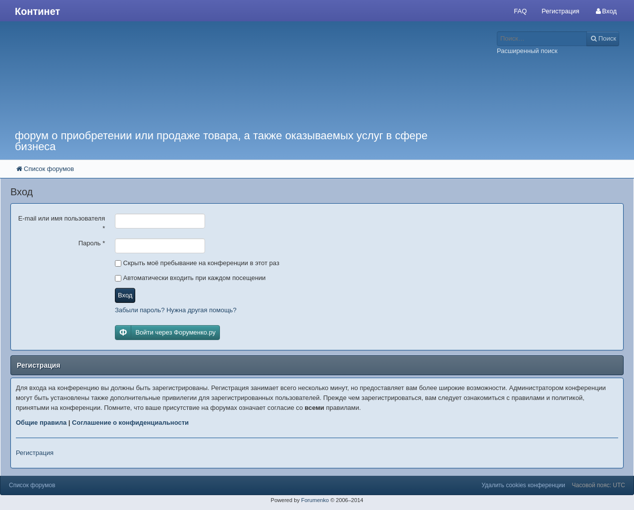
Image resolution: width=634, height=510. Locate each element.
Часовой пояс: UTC (598, 485)
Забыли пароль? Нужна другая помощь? (175, 310)
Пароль (91, 243)
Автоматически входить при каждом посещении (190, 278)
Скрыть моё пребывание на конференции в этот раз (197, 263)
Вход (125, 295)
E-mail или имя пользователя (61, 223)
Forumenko (315, 500)
